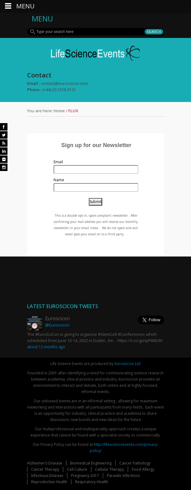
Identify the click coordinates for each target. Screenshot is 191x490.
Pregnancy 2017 (85, 475)
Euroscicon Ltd (128, 363)
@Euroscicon (57, 325)
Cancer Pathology (134, 463)
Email (58, 161)
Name (59, 180)
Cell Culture (77, 469)
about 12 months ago (46, 346)
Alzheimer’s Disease (44, 463)
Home (59, 110)
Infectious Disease (47, 475)
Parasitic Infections (123, 475)
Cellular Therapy (109, 469)
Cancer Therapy (45, 469)
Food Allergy (143, 469)
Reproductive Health (49, 481)
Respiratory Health (91, 481)
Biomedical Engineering (91, 463)
